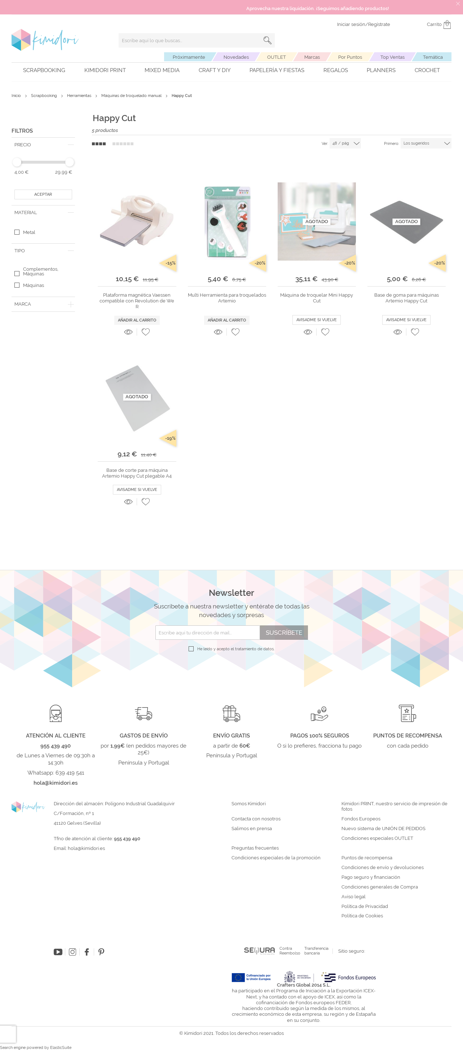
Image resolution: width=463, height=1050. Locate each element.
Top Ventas (392, 57)
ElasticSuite (60, 1047)
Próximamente (189, 57)
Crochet (427, 70)
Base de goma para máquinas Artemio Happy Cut (406, 298)
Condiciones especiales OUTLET (377, 838)
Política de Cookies (362, 915)
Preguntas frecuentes (255, 848)
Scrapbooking (44, 70)
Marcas (312, 57)
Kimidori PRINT (105, 70)
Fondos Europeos (360, 818)
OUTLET (276, 57)
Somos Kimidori (249, 803)
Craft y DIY (215, 70)
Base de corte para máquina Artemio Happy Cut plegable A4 (137, 473)
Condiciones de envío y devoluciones (382, 867)
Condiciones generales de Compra (379, 887)
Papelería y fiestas (277, 70)
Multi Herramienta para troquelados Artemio (227, 298)
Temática (433, 57)
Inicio (17, 95)
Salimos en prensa (252, 828)
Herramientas (79, 95)
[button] (145, 332)
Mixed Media (162, 70)
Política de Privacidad (364, 906)
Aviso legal (353, 896)
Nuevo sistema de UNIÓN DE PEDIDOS (383, 828)
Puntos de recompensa (366, 857)
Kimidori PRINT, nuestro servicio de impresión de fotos (394, 806)
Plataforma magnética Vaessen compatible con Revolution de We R (137, 301)
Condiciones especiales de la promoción (277, 857)
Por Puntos (350, 57)
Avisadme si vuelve (316, 320)
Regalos (335, 70)
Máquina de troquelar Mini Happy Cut (316, 298)
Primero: (391, 143)
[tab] (43, 145)
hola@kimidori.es (86, 848)
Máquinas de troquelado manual (132, 95)
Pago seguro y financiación (370, 877)
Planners (381, 70)
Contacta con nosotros (256, 818)
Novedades (236, 57)
